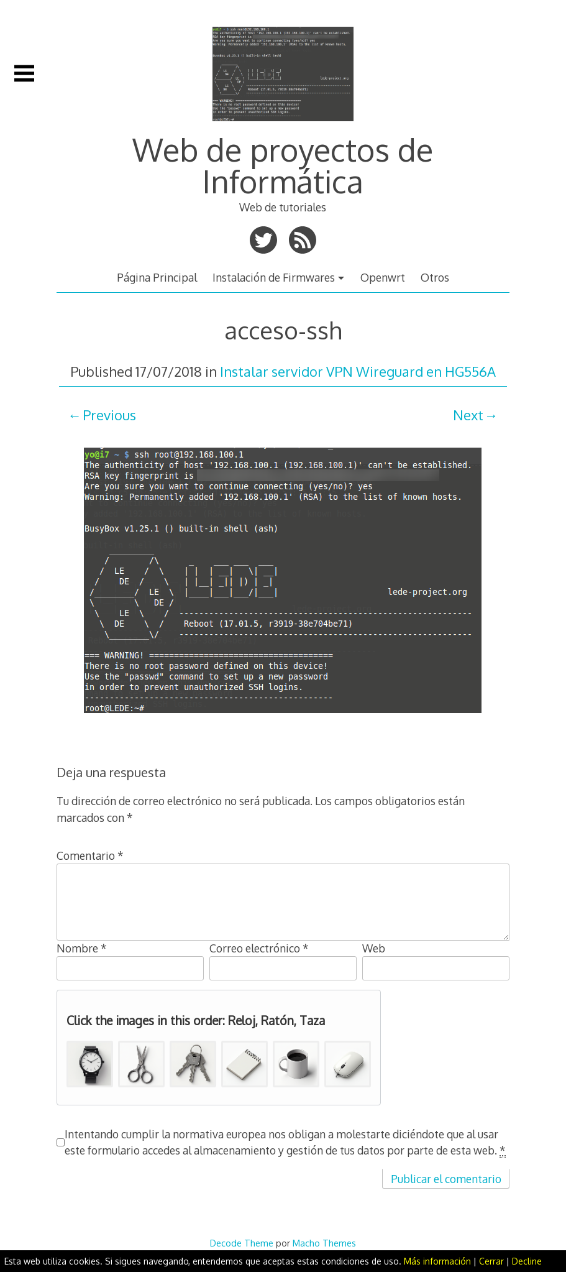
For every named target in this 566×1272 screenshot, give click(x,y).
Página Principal (157, 277)
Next (468, 414)
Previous (109, 414)
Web (373, 948)
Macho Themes (324, 1242)
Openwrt (382, 277)
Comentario (90, 855)
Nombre (82, 948)
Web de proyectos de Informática (282, 164)
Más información (437, 1261)
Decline (527, 1261)
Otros (435, 277)
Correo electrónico (259, 948)
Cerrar (491, 1261)
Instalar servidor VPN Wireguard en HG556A (358, 371)
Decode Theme (241, 1242)
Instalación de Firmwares (273, 277)
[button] (89, 1064)
